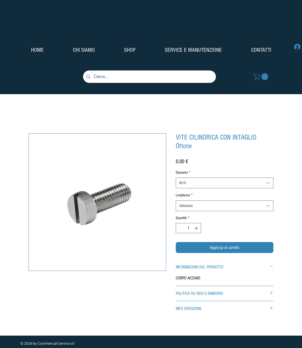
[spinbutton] (188, 228)
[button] (261, 76)
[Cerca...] (149, 76)
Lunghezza (184, 195)
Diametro (183, 172)
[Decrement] (180, 228)
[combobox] (224, 183)
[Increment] (196, 228)
